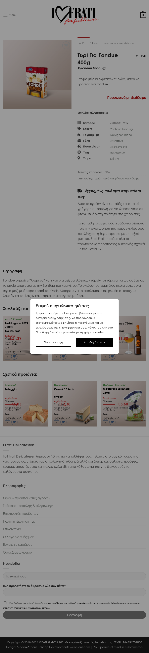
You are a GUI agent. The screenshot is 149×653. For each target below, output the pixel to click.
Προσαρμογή (53, 342)
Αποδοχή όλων (94, 342)
